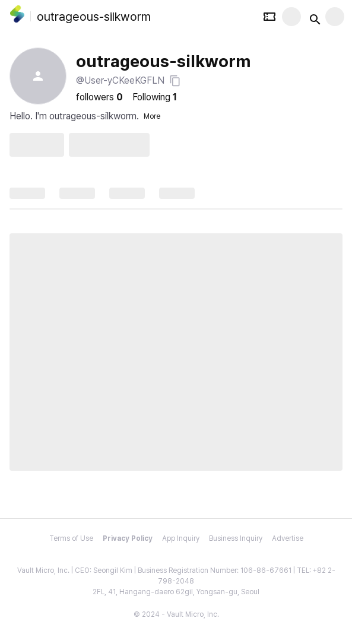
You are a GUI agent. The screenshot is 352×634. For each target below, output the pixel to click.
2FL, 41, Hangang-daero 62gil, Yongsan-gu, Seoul (176, 592)
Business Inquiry (235, 538)
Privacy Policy (128, 538)
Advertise (287, 538)
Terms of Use (71, 538)
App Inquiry (180, 538)
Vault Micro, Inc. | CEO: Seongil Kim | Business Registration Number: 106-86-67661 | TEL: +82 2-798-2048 (176, 575)
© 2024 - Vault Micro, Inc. (176, 614)
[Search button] (312, 16)
